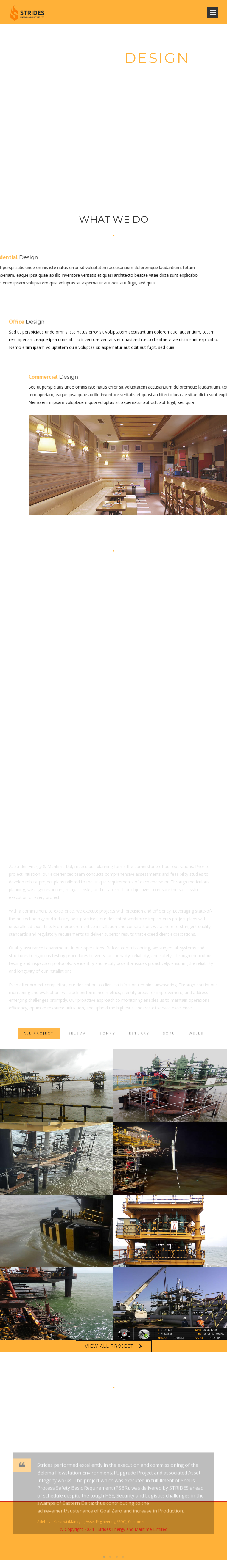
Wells (196, 1039)
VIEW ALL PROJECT (109, 1346)
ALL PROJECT (39, 1039)
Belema (77, 1039)
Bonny (107, 1039)
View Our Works (113, 89)
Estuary (139, 1039)
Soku (169, 1039)
